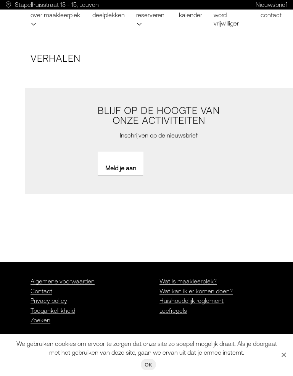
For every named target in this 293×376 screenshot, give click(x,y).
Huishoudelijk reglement (191, 300)
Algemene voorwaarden (63, 281)
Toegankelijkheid (53, 310)
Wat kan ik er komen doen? (196, 291)
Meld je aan (120, 168)
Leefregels (173, 310)
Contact (271, 14)
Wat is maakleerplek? (188, 281)
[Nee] (283, 354)
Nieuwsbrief (271, 4)
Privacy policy (49, 300)
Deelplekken (108, 14)
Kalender (190, 14)
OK (148, 365)
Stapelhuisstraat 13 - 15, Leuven (57, 4)
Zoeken (40, 320)
